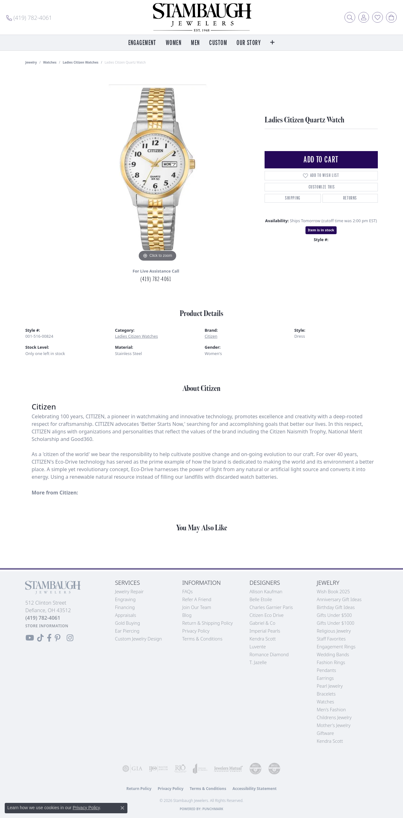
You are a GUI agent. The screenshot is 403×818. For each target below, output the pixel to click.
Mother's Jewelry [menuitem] (333, 725)
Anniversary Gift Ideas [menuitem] (339, 599)
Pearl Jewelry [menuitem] (330, 686)
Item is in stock (321, 230)
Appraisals (125, 615)
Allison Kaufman (266, 592)
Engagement (142, 43)
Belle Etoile (260, 599)
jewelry (31, 62)
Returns (350, 198)
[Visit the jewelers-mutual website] (228, 768)
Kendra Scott (262, 639)
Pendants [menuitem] (326, 670)
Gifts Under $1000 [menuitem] (336, 623)
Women (174, 43)
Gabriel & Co (262, 623)
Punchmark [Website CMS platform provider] (212, 809)
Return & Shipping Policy (207, 623)
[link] (29, 17)
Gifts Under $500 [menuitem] (334, 615)
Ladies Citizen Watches (80, 62)
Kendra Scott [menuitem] (330, 741)
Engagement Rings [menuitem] (336, 647)
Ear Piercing (127, 631)
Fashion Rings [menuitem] (331, 662)
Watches (49, 62)
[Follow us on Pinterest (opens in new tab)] (57, 638)
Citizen (211, 336)
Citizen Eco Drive (266, 615)
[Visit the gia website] (132, 768)
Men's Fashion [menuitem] (331, 710)
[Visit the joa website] (200, 768)
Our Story (249, 43)
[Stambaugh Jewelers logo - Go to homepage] (201, 17)
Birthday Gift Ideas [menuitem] (336, 607)
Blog (187, 615)
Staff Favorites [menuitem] (331, 639)
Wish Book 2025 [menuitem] (333, 592)
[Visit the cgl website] (274, 768)
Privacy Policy (196, 631)
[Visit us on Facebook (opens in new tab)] (49, 638)
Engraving (125, 599)
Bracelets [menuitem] (326, 694)
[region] (157, 168)
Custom (218, 43)
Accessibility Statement (254, 788)
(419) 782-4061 (155, 279)
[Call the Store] (42, 617)
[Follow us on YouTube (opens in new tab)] (29, 638)
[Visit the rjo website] (180, 768)
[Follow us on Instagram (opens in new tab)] (70, 638)
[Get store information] (47, 626)
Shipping (292, 198)
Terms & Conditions (202, 639)
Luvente (257, 647)
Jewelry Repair (129, 592)
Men (195, 43)
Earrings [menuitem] (325, 678)
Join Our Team (196, 607)
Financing (125, 607)
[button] (349, 17)
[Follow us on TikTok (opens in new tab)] (40, 638)
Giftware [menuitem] (325, 733)
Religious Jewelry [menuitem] (334, 631)
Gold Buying (127, 623)
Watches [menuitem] (325, 702)
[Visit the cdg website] (255, 768)
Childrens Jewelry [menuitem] (334, 717)
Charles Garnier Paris (271, 607)
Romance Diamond (269, 654)
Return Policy (139, 788)
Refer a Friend (196, 599)
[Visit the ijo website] (158, 768)
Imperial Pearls (264, 631)
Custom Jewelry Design (138, 639)
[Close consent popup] (122, 808)
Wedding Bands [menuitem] (333, 654)
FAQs (187, 592)
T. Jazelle (258, 662)
